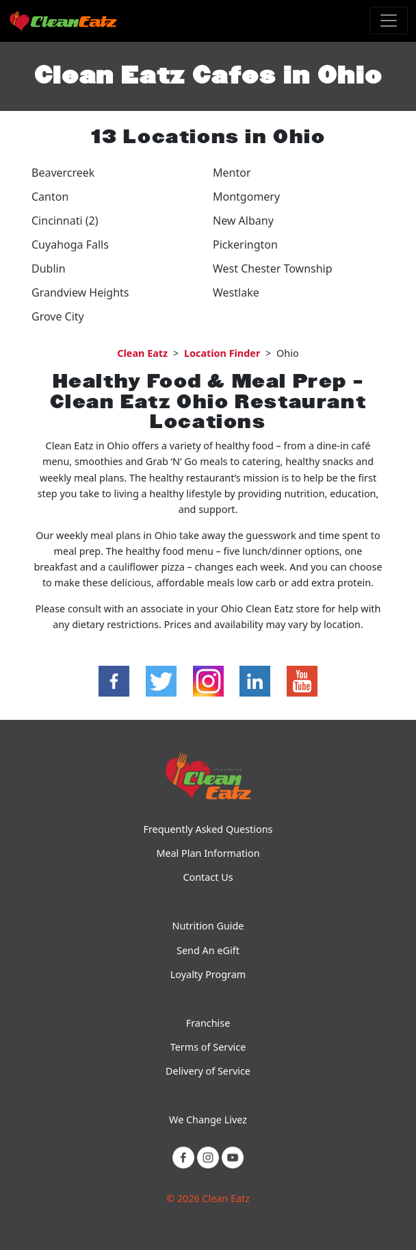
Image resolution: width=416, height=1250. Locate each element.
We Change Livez (208, 1119)
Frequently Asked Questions (207, 829)
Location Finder (222, 353)
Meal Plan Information (207, 853)
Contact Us (208, 877)
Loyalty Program (208, 974)
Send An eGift (208, 950)
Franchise (208, 1022)
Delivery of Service (208, 1070)
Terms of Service (208, 1046)
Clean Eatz (142, 353)
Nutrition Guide (208, 925)
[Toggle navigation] (388, 20)
